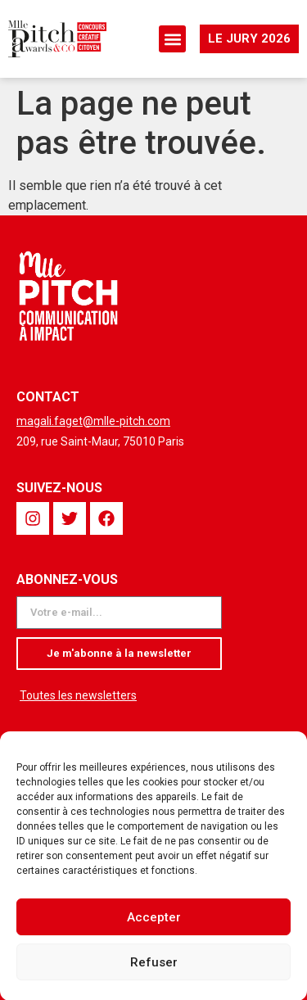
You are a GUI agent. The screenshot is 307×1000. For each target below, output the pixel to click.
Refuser (154, 968)
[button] (172, 38)
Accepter (154, 923)
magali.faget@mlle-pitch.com (93, 421)
